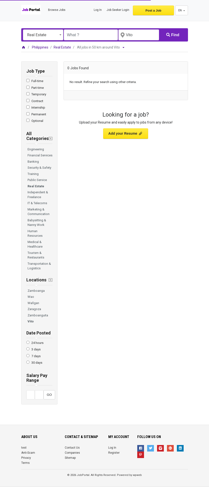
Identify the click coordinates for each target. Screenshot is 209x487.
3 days (36, 349)
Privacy (26, 457)
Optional (37, 121)
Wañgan (33, 303)
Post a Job (153, 10)
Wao (31, 297)
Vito (31, 321)
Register (114, 452)
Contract (37, 101)
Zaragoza (34, 309)
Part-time (37, 88)
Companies (72, 452)
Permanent (38, 114)
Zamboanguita (38, 315)
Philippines (40, 47)
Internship (38, 107)
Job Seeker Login (118, 10)
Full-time (37, 81)
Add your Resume (125, 133)
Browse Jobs (56, 10)
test (24, 447)
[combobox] (43, 34)
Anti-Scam (28, 452)
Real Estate (62, 47)
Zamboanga (36, 290)
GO (49, 395)
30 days (36, 362)
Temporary (38, 94)
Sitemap (70, 457)
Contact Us (72, 447)
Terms (25, 463)
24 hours (37, 343)
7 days (36, 356)
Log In (98, 10)
